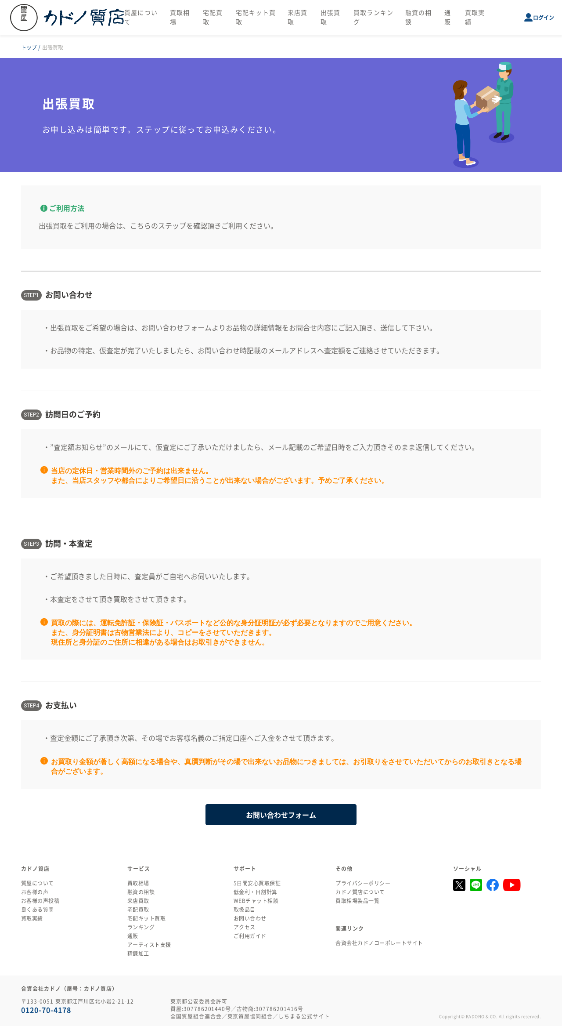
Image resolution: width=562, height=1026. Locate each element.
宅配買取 (138, 909)
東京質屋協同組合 (250, 1016)
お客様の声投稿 (40, 900)
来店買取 (138, 900)
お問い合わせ (250, 918)
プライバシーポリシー (362, 883)
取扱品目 (245, 909)
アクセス (245, 927)
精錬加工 (138, 953)
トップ (29, 47)
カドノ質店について (360, 892)
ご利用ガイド (250, 936)
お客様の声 (34, 892)
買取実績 (32, 918)
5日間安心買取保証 (257, 883)
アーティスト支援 (149, 944)
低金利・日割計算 (255, 892)
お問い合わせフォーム (176, 327)
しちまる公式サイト (304, 1016)
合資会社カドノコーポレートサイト (379, 943)
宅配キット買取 (146, 918)
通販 (132, 936)
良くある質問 (37, 909)
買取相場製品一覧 (357, 900)
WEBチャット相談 (256, 900)
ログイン (543, 17)
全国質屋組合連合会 (196, 1016)
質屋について (37, 883)
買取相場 (138, 883)
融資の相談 (141, 892)
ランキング (141, 927)
